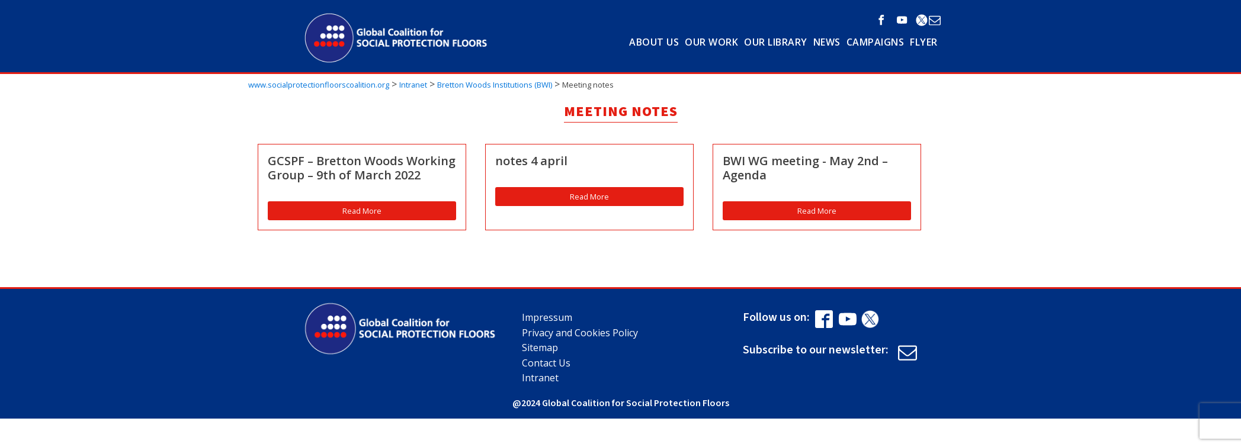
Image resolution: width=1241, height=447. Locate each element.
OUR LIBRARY (775, 42)
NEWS (827, 42)
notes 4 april (531, 161)
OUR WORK (711, 42)
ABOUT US (654, 42)
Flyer (924, 42)
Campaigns (875, 42)
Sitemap (540, 347)
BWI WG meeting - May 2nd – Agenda (805, 168)
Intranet (540, 377)
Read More (361, 210)
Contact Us (546, 362)
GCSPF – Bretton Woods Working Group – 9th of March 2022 (362, 168)
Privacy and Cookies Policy (580, 332)
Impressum (547, 317)
